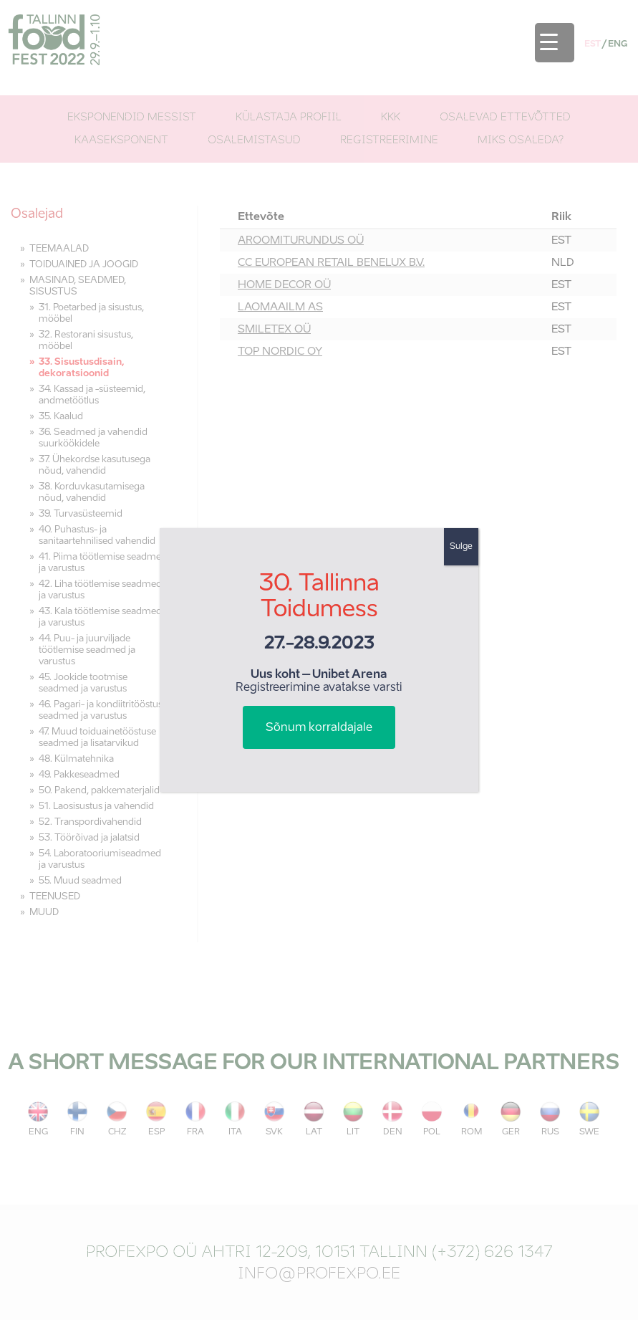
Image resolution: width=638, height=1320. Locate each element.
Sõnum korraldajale (319, 728)
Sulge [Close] (461, 546)
